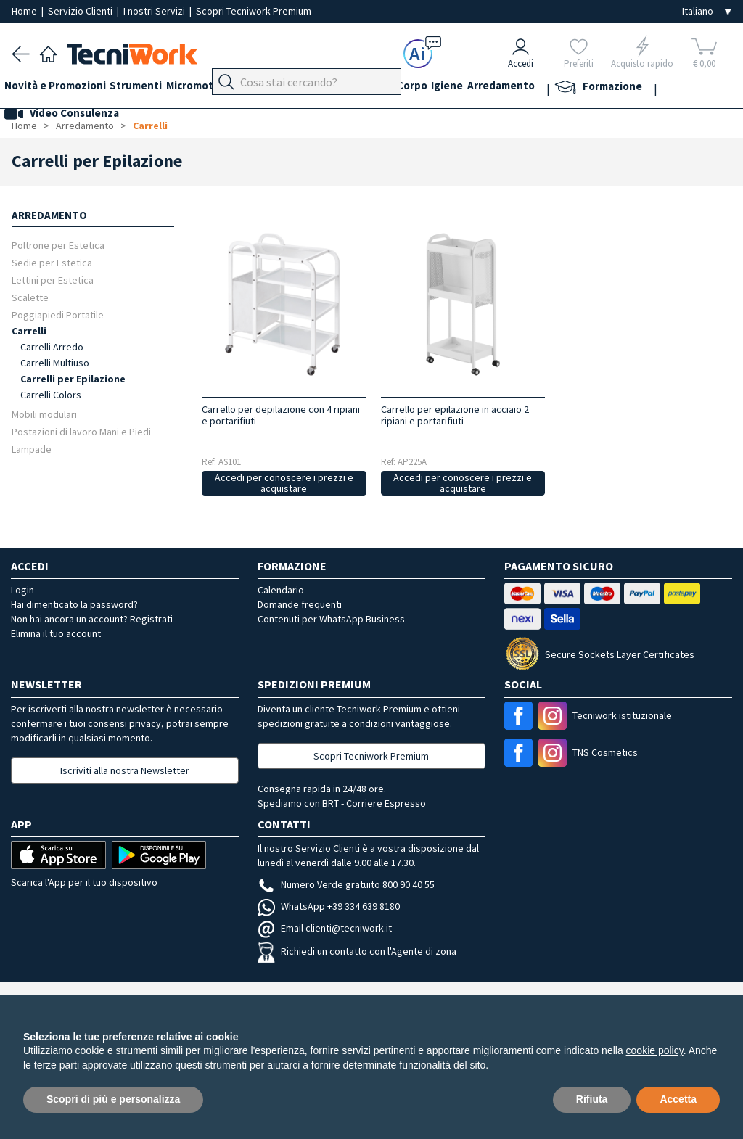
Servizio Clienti (81, 10)
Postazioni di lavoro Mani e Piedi (81, 431)
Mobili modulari (44, 414)
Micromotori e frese (238, 88)
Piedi (312, 88)
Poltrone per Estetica (58, 245)
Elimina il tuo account (56, 633)
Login (22, 589)
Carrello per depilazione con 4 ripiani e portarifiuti (281, 415)
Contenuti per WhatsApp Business (331, 618)
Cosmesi (424, 88)
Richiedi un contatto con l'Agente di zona (357, 951)
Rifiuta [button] (592, 1099)
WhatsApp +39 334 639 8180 (329, 906)
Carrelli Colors (50, 394)
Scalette (30, 297)
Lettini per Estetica (53, 280)
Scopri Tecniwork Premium (253, 10)
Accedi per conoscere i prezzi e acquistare (284, 483)
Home (25, 10)
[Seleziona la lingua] (706, 11)
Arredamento (575, 88)
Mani (348, 88)
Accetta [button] (678, 1099)
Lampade (32, 449)
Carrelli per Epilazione (73, 379)
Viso (382, 88)
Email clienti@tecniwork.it (325, 927)
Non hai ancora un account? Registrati (92, 618)
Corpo (471, 88)
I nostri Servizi (155, 10)
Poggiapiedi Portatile (58, 314)
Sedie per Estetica (52, 262)
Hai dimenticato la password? (74, 604)
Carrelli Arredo (51, 347)
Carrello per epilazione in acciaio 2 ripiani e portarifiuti (455, 415)
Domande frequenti (300, 604)
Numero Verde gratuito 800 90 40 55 (346, 884)
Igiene (514, 88)
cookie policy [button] (655, 1050)
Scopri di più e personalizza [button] (113, 1099)
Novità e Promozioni (62, 88)
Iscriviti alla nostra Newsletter (124, 770)
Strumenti (151, 88)
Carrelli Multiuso (54, 363)
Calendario (281, 589)
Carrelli (150, 125)
